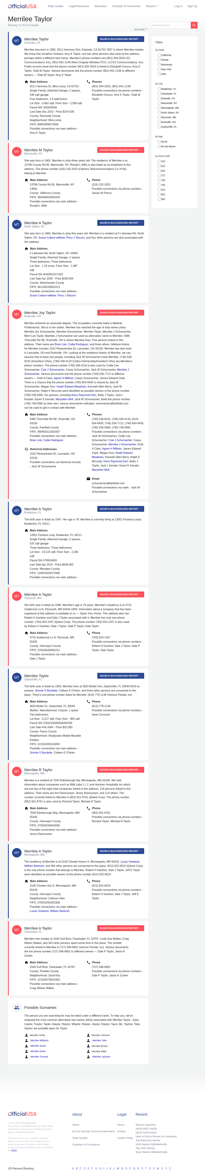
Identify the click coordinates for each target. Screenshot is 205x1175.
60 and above (168, 146)
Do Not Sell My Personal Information (94, 1130)
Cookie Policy (125, 1136)
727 (163, 175)
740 (163, 180)
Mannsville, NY (169, 103)
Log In (178, 6)
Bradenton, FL (168, 88)
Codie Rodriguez (78, 344)
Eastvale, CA (168, 98)
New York (166, 69)
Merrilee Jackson (98, 1057)
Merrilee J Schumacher (122, 444)
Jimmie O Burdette (46, 690)
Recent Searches (144, 1123)
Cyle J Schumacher (52, 369)
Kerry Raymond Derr (84, 395)
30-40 (164, 141)
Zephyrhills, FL (169, 126)
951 (163, 194)
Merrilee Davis (35, 1051)
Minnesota (166, 64)
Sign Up (192, 6)
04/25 (137, 1131)
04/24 (145, 1131)
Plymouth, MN (168, 117)
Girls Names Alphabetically (150, 1143)
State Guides (56, 6)
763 (163, 184)
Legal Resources (79, 6)
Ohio (163, 74)
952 (163, 199)
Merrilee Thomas (36, 1057)
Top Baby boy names (147, 1139)
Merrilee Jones (35, 1046)
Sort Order (139, 29)
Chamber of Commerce (126, 6)
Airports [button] (150, 6)
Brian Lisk (60, 344)
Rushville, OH (168, 122)
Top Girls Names (144, 1147)
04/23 (152, 1131)
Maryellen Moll (64, 399)
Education (101, 6)
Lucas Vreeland (130, 861)
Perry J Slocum (75, 237)
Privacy (121, 1130)
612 (163, 166)
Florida (165, 59)
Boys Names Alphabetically (150, 1151)
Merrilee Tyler (96, 1041)
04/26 (152, 1127)
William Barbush (34, 865)
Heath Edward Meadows (71, 386)
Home (76, 1123)
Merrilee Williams (36, 1041)
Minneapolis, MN (170, 107)
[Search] (171, 25)
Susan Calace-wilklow (51, 237)
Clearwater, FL (169, 93)
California (166, 55)
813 (163, 189)
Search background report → (121, 39)
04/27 (145, 1127)
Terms (120, 1123)
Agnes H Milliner (63, 378)
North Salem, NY (170, 112)
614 (163, 170)
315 (163, 161)
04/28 (137, 1127)
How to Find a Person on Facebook (155, 1135)
